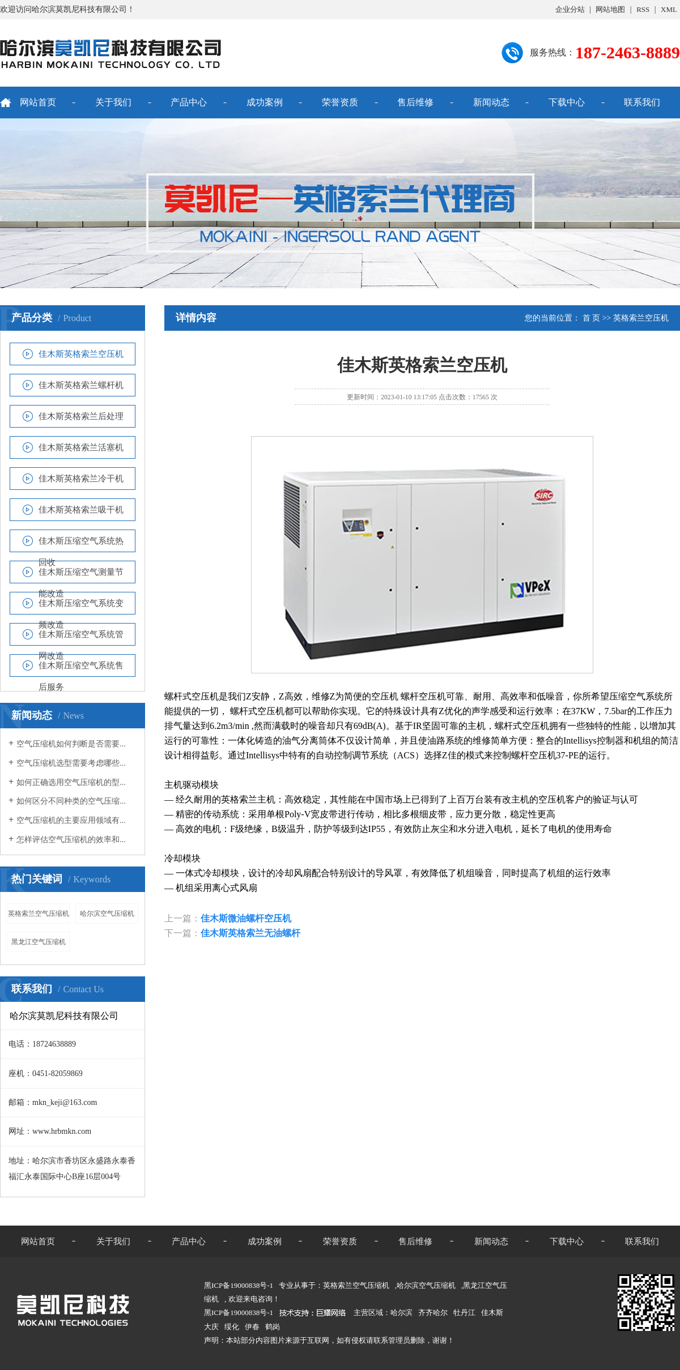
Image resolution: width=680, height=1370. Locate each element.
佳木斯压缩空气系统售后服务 (81, 668)
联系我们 (642, 102)
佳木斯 (492, 1312)
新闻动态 (491, 102)
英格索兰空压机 (641, 318)
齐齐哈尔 (433, 1312)
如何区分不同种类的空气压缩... (71, 801)
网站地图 (610, 9)
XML (669, 9)
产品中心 (189, 102)
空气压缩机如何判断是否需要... (71, 744)
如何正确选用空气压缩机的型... (71, 782)
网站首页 (38, 102)
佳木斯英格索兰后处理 (81, 416)
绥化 (231, 1326)
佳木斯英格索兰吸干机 (81, 509)
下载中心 (567, 102)
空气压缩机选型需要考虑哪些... (71, 763)
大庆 (211, 1326)
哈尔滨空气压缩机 (107, 913)
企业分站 (570, 9)
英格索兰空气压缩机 (38, 913)
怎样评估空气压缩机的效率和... (71, 839)
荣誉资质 (340, 102)
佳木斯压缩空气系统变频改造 (81, 606)
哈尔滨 (401, 1312)
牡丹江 (464, 1312)
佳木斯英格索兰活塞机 (81, 447)
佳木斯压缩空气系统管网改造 (81, 637)
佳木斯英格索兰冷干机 (81, 478)
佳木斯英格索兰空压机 (81, 353)
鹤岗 (272, 1326)
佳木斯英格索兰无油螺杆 (250, 933)
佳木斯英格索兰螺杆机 (81, 385)
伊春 (252, 1326)
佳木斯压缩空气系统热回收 (81, 544)
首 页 (592, 318)
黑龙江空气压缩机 (38, 942)
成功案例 (264, 102)
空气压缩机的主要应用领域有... (71, 820)
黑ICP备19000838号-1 (238, 1312)
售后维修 (415, 102)
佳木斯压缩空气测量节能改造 (81, 575)
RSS (642, 9)
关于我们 (113, 102)
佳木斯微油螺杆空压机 (246, 918)
